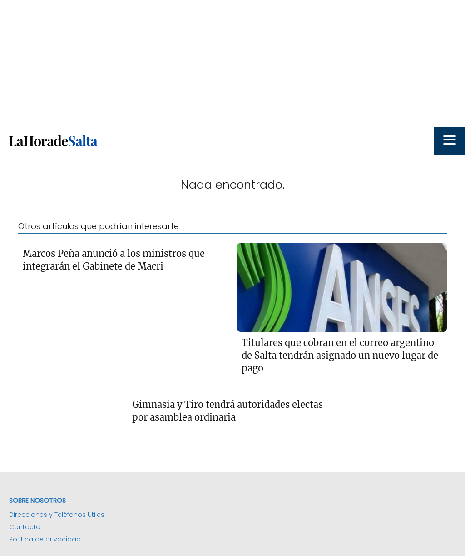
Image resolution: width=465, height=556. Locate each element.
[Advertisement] (232, 63)
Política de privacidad (45, 539)
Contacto (24, 526)
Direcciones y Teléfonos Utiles (56, 514)
